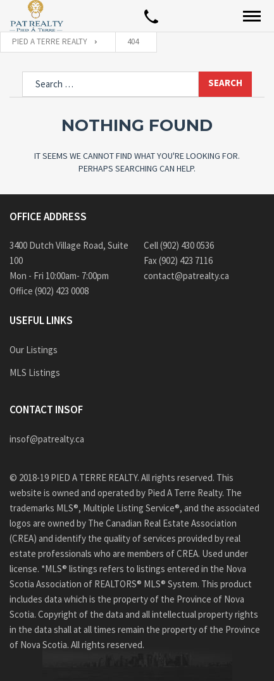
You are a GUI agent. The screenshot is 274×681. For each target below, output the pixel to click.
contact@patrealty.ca (186, 276)
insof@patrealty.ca (46, 439)
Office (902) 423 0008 (49, 291)
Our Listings (33, 350)
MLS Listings (34, 372)
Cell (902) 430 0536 (179, 245)
